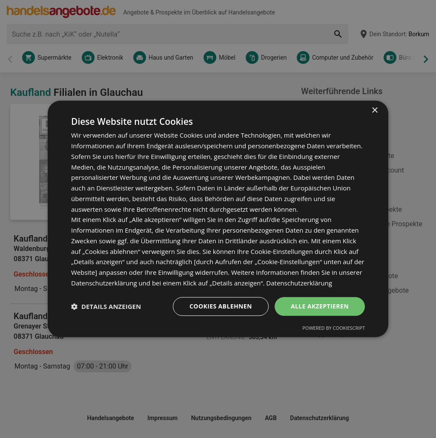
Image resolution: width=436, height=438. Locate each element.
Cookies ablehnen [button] (220, 306)
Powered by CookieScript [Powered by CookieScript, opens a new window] (333, 328)
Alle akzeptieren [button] (320, 306)
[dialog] (218, 219)
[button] (106, 306)
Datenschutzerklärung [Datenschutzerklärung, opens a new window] (299, 283)
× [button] (374, 110)
